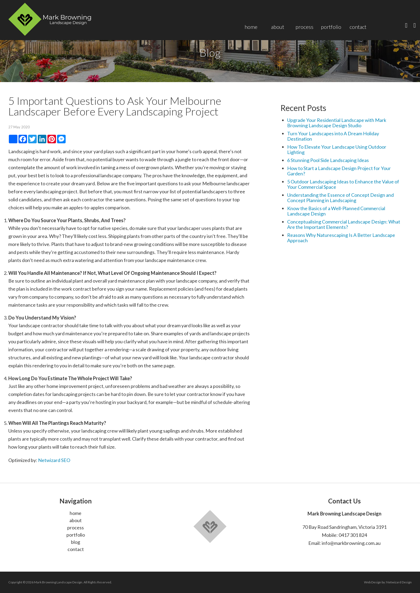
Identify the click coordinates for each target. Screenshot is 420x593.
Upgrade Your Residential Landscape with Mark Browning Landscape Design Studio (336, 122)
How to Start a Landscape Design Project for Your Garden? (339, 170)
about (75, 520)
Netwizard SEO (54, 460)
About (277, 27)
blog (75, 542)
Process (304, 27)
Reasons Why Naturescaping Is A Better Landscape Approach (341, 237)
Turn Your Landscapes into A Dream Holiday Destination (333, 136)
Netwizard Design (399, 582)
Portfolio (331, 27)
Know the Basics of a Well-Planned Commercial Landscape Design (336, 211)
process (75, 527)
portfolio (75, 535)
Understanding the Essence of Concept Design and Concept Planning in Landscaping (340, 197)
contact (76, 549)
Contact (358, 27)
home (75, 513)
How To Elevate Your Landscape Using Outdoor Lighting (336, 149)
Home (251, 27)
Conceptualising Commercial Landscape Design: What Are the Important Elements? (343, 224)
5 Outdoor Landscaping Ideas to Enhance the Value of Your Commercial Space (343, 184)
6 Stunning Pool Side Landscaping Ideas (328, 160)
